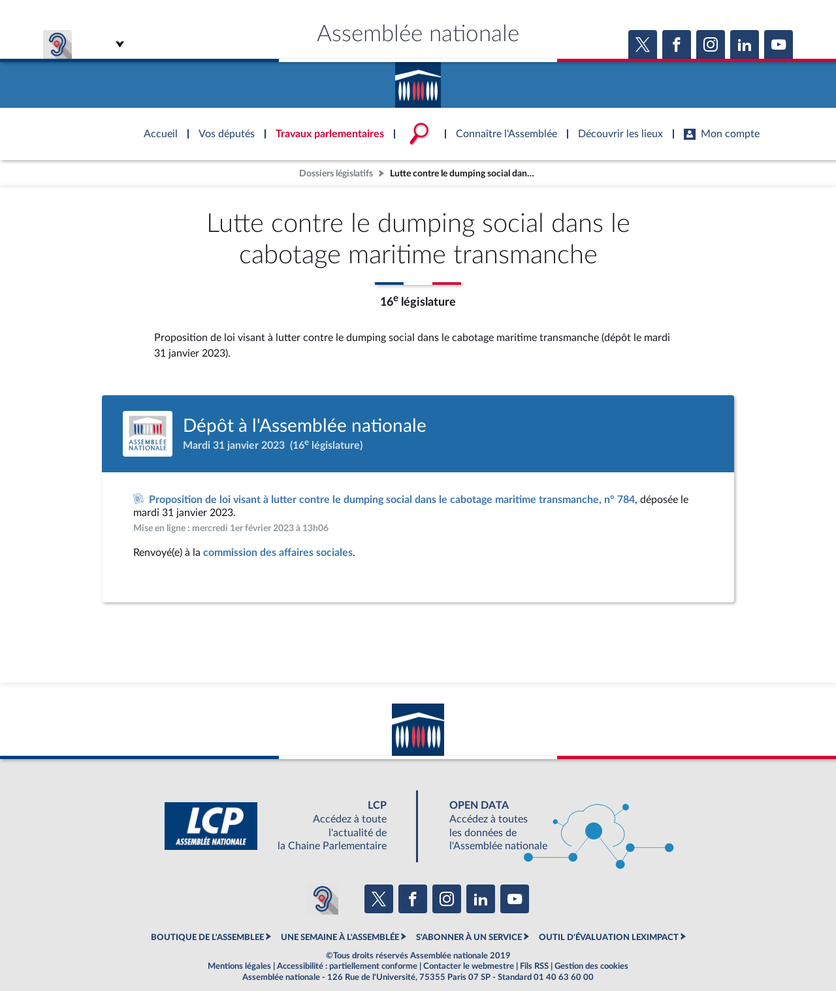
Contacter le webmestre (468, 966)
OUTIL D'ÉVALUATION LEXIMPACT (609, 937)
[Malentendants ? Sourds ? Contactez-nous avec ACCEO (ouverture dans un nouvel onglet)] (322, 899)
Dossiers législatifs (336, 173)
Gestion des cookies (591, 966)
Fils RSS (534, 966)
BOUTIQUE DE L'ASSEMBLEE (207, 937)
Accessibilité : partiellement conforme (347, 966)
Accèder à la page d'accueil (418, 80)
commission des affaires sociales (278, 552)
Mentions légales (239, 966)
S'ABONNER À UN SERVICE (469, 937)
